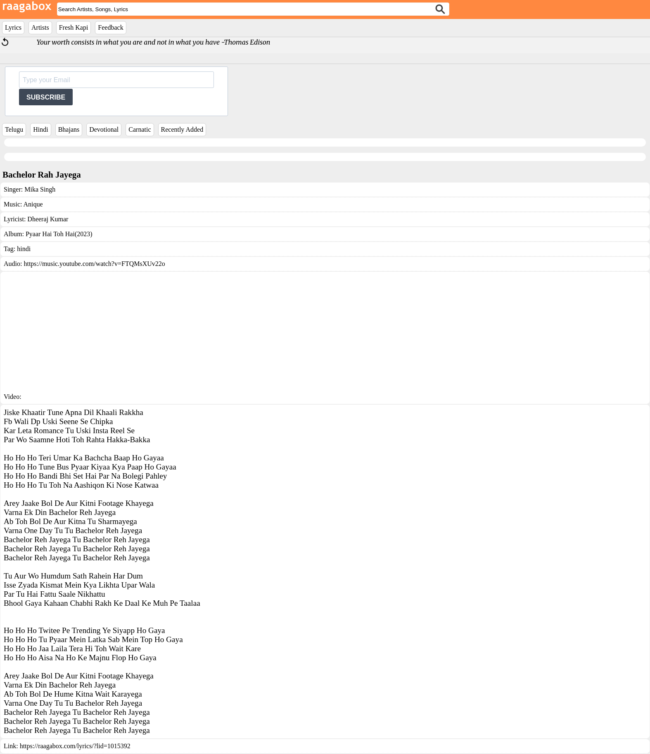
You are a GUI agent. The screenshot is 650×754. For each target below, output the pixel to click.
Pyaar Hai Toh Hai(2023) (59, 233)
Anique (33, 204)
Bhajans (69, 129)
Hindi (40, 129)
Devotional (104, 129)
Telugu (14, 129)
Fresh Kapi (73, 27)
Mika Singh (39, 189)
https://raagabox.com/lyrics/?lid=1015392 (75, 745)
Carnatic (139, 129)
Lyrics (13, 27)
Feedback (110, 27)
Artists (40, 27)
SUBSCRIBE (45, 97)
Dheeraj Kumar (47, 219)
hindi (24, 248)
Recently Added (182, 129)
